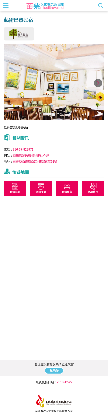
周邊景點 (15, 191)
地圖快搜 (93, 191)
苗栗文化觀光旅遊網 (45, 5)
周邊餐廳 (41, 191)
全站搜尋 (102, 5)
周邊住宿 (67, 191)
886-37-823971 (23, 149)
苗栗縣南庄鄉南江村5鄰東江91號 (35, 161)
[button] (98, 83)
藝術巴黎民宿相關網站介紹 (31, 155)
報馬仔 (54, 370)
